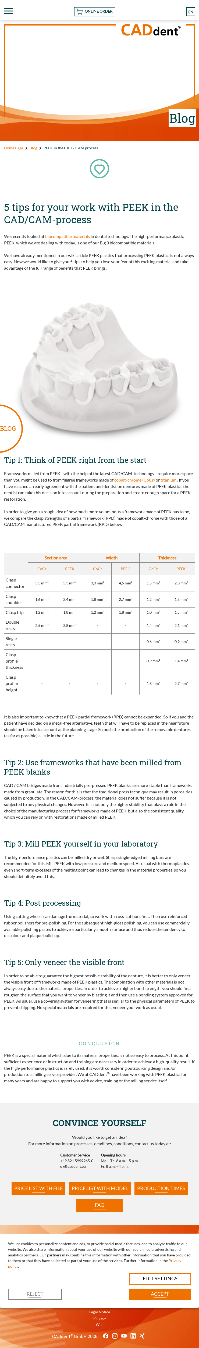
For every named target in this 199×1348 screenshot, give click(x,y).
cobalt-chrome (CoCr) (134, 479)
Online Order (98, 11)
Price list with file (38, 1188)
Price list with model (100, 1188)
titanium (168, 479)
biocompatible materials (67, 236)
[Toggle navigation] (8, 11)
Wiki (100, 1324)
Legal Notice (99, 1312)
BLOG (8, 428)
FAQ (99, 1205)
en (190, 12)
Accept (160, 1294)
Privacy (99, 1318)
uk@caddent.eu (73, 1166)
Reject (35, 1294)
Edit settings (160, 1278)
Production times (161, 1188)
